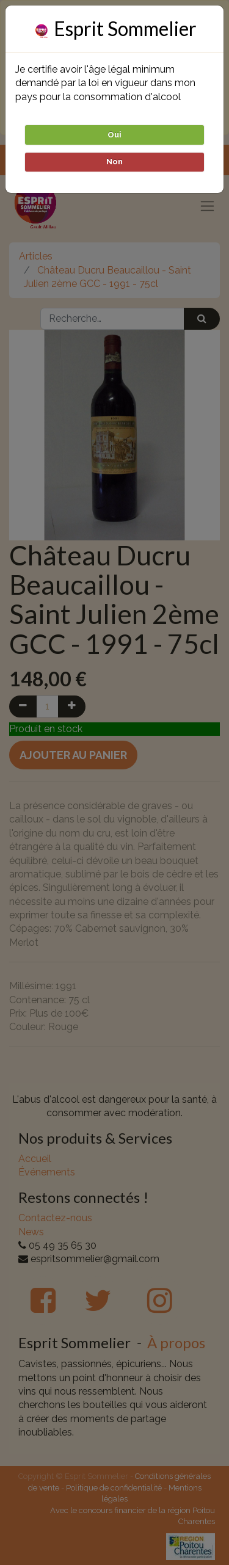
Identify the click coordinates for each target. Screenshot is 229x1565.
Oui (114, 134)
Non (114, 161)
